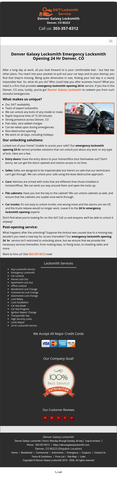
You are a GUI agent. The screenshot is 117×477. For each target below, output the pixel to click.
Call (58, 472)
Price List (60, 456)
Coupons (86, 452)
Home (14, 452)
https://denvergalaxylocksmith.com (71, 445)
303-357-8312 (65, 28)
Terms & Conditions (42, 456)
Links (82, 456)
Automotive (58, 452)
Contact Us (100, 452)
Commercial (42, 452)
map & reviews (93, 441)
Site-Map (72, 456)
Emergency (72, 452)
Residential (26, 452)
